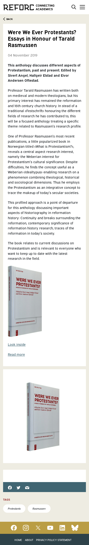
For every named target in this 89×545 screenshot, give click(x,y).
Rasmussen (39, 508)
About (29, 539)
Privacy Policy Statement (53, 539)
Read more (16, 354)
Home (18, 539)
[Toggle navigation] (81, 7)
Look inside (17, 344)
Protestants (14, 508)
